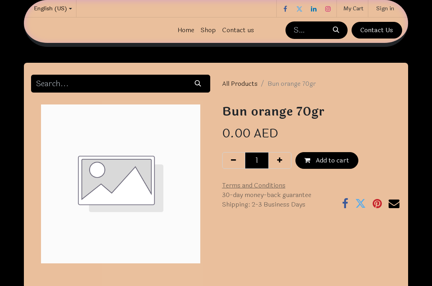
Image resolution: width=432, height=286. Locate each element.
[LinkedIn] (313, 8)
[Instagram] (328, 8)
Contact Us (376, 30)
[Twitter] (299, 8)
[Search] (336, 30)
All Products (240, 84)
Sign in (385, 8)
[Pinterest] (377, 203)
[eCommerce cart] (352, 8)
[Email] (394, 203)
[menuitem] (185, 30)
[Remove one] (233, 160)
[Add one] (279, 160)
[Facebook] (285, 8)
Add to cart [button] (326, 160)
